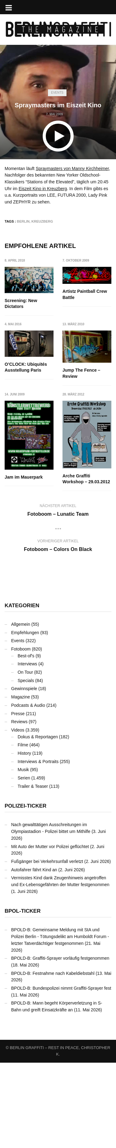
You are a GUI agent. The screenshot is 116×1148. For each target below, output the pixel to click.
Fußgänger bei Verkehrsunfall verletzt (47, 946)
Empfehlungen (25, 717)
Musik (23, 854)
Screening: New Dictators (21, 303)
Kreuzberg (42, 221)
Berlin (23, 221)
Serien (24, 863)
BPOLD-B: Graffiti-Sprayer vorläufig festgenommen (60, 1043)
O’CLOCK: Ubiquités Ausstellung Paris (84, 358)
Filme (23, 830)
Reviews (19, 806)
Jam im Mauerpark (82, 461)
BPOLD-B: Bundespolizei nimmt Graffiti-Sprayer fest (61, 1073)
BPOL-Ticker (23, 997)
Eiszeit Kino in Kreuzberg (43, 188)
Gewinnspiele (24, 774)
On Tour (25, 757)
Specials (26, 765)
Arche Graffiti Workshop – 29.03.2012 (28, 564)
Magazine (20, 782)
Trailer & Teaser (33, 871)
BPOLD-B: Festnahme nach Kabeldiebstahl (52, 1058)
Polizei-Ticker (25, 891)
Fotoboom (21, 734)
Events (57, 92)
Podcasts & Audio (28, 790)
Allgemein (20, 709)
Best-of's (26, 741)
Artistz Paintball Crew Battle (85, 294)
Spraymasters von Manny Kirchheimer (72, 168)
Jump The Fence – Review (23, 428)
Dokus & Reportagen (38, 822)
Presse (18, 798)
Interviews (27, 749)
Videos (17, 815)
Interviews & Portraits (38, 846)
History (24, 838)
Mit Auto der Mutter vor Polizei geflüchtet (50, 931)
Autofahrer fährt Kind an (34, 955)
